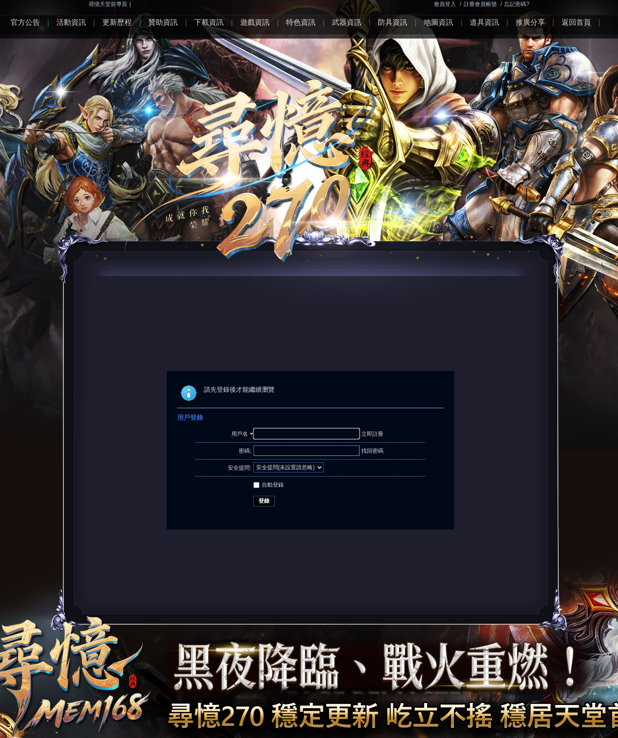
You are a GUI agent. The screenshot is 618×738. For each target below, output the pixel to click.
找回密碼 (372, 451)
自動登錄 (268, 485)
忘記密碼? (516, 4)
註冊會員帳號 (480, 4)
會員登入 (445, 4)
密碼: (245, 451)
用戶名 (239, 434)
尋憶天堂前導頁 (108, 4)
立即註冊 (372, 434)
